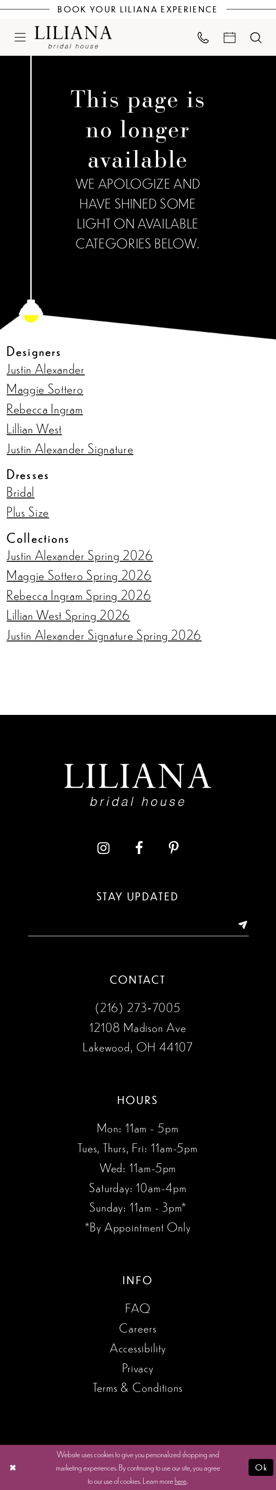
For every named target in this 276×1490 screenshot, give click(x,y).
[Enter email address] (138, 925)
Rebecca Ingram (45, 408)
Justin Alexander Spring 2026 (80, 555)
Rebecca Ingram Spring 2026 (79, 594)
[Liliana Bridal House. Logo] (74, 36)
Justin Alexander (46, 368)
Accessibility (138, 1347)
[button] (20, 36)
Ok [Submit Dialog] (261, 1467)
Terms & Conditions (138, 1386)
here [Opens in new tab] (181, 1480)
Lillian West (34, 428)
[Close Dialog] (13, 1467)
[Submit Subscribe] (238, 925)
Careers (137, 1327)
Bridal (21, 491)
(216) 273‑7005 (138, 1007)
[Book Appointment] (229, 37)
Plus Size (28, 511)
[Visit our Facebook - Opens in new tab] (139, 848)
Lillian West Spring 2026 (68, 614)
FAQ (138, 1307)
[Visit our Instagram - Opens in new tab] (103, 848)
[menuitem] (20, 36)
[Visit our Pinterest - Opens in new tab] (173, 848)
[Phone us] (203, 37)
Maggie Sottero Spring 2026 (79, 575)
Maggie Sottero (45, 388)
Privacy (138, 1367)
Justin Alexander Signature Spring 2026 (104, 634)
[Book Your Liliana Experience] (138, 9)
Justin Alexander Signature (70, 448)
